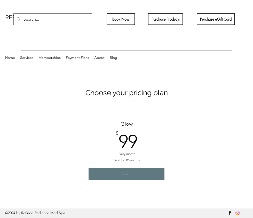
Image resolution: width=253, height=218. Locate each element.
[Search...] (52, 19)
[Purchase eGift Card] (216, 19)
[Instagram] (237, 212)
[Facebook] (229, 212)
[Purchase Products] (165, 19)
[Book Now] (121, 19)
